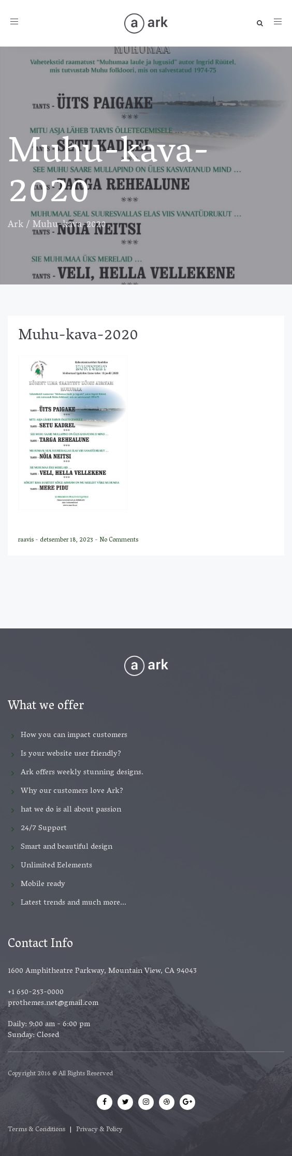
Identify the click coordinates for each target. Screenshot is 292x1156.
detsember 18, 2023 (67, 540)
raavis (26, 540)
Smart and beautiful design (66, 847)
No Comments (118, 540)
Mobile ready (43, 884)
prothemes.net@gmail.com (53, 1003)
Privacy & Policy (99, 1129)
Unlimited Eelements (56, 866)
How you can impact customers (74, 735)
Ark (15, 225)
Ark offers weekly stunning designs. (82, 772)
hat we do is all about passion (71, 810)
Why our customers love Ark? (72, 791)
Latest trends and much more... (73, 903)
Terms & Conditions (36, 1129)
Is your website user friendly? (71, 754)
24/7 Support (44, 828)
